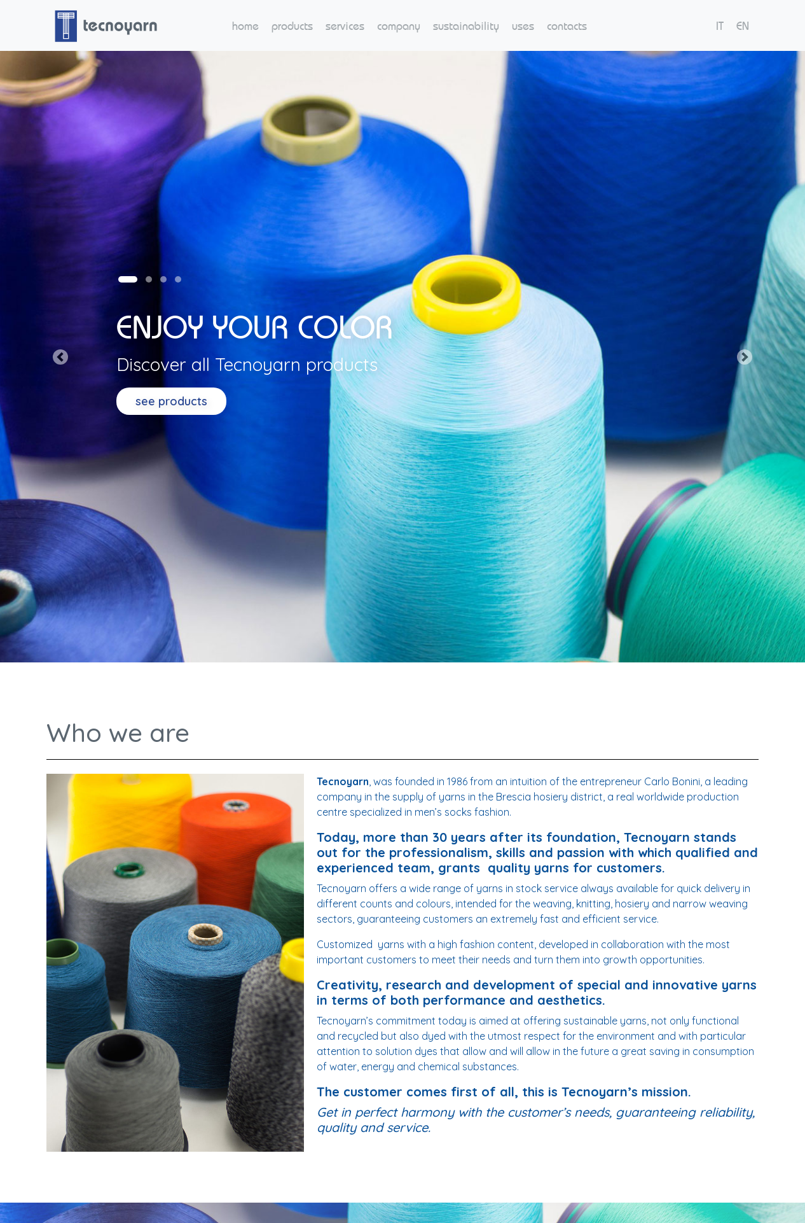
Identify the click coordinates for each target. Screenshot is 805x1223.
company (398, 25)
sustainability (466, 25)
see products (171, 401)
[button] (60, 356)
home (245, 25)
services (345, 25)
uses (523, 25)
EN (742, 25)
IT (720, 25)
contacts (567, 25)
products (292, 25)
